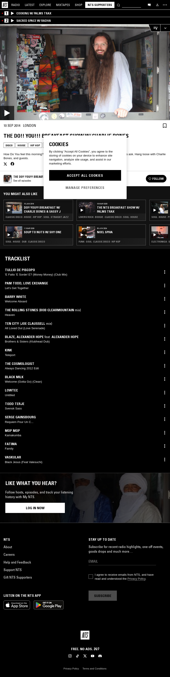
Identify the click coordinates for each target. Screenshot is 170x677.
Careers (9, 554)
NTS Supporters (100, 5)
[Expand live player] (165, 28)
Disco (9, 145)
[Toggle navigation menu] (164, 5)
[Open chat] (149, 4)
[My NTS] (157, 5)
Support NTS (13, 569)
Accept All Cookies (85, 175)
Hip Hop (35, 145)
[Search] (118, 5)
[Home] (5, 5)
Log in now (35, 508)
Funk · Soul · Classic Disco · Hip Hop (99, 241)
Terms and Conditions (94, 668)
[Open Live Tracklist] (154, 28)
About (8, 547)
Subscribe (102, 595)
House (21, 145)
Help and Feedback (17, 562)
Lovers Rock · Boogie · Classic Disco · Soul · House (108, 217)
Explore (45, 5)
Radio (15, 5)
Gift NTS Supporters (18, 577)
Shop (78, 5)
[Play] (85, 72)
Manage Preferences (85, 187)
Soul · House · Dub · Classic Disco (25, 241)
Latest (30, 5)
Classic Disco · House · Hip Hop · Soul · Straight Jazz (37, 217)
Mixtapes (63, 5)
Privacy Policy (136, 578)
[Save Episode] (164, 125)
